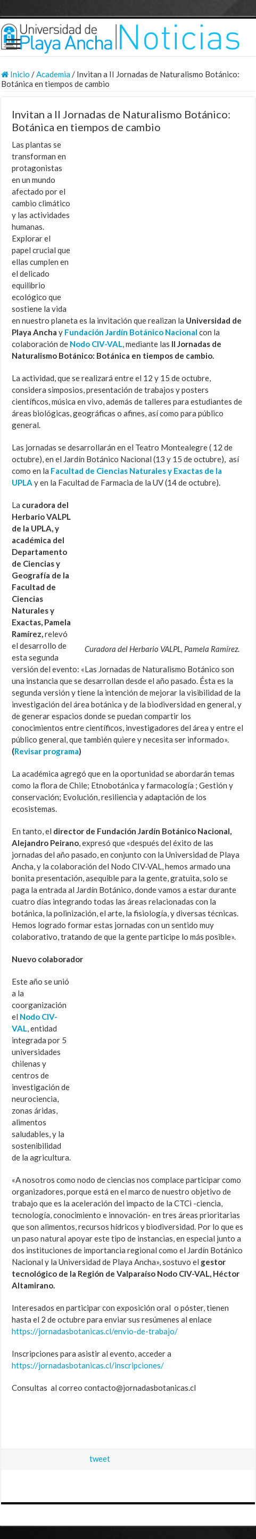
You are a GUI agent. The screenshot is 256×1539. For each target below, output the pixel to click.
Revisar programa (46, 751)
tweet (99, 1458)
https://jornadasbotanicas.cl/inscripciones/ (88, 1365)
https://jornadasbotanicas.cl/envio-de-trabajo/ (95, 1331)
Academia (53, 74)
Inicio (15, 74)
